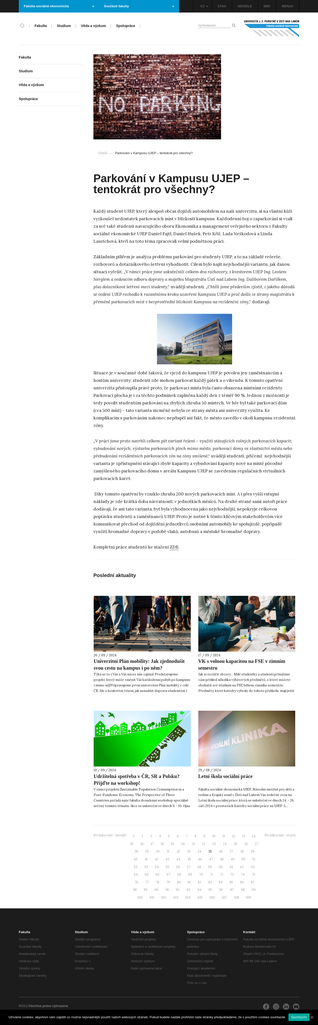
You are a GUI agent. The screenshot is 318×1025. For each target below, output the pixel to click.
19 (172, 844)
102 (163, 897)
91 (167, 890)
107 (224, 897)
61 (231, 867)
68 (179, 874)
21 (193, 844)
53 (146, 867)
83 (210, 882)
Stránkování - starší (279, 835)
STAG (221, 6)
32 (178, 851)
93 (188, 890)
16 (142, 844)
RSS (22, 1006)
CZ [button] (204, 6)
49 (233, 859)
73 (232, 874)
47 (211, 859)
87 (252, 882)
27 (256, 844)
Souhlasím (299, 1017)
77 (147, 882)
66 (157, 874)
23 (214, 844)
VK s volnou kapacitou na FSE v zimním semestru (241, 664)
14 (253, 836)
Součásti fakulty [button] (139, 6)
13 (243, 836)
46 (200, 859)
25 (235, 844)
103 (175, 897)
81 (189, 882)
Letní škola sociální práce (225, 776)
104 (188, 897)
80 (179, 882)
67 (168, 874)
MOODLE (245, 6)
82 (199, 882)
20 (183, 844)
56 (178, 867)
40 (135, 859)
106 (212, 897)
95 (210, 890)
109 (248, 897)
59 (210, 867)
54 (157, 867)
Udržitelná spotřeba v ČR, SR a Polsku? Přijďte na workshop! (137, 780)
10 (214, 836)
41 (146, 859)
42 (156, 859)
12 (233, 836)
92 (178, 890)
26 (246, 844)
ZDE (174, 547)
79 (168, 882)
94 (199, 890)
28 (136, 851)
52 (135, 867)
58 (199, 867)
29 (147, 851)
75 (253, 874)
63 (253, 867)
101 (152, 897)
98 (243, 890)
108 (236, 897)
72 (221, 874)
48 (222, 859)
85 (231, 882)
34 (199, 851)
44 (178, 859)
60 (221, 867)
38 (242, 851)
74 (243, 874)
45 (189, 859)
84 (221, 882)
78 (157, 882)
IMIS (267, 6)
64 (136, 874)
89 (145, 890)
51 (253, 859)
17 (152, 844)
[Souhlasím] (311, 1017)
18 (162, 844)
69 (190, 874)
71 (211, 874)
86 (242, 882)
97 (232, 890)
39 (252, 851)
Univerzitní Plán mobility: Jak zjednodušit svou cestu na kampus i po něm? (139, 664)
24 (225, 844)
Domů (102, 153)
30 (158, 851)
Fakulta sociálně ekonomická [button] (59, 6)
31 (168, 851)
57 (189, 867)
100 (140, 897)
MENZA (287, 6)
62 (242, 867)
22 (203, 844)
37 (231, 851)
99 (254, 890)
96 (221, 890)
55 (167, 867)
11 (224, 836)
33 (189, 851)
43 (167, 859)
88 (135, 890)
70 (201, 874)
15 (131, 844)
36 (221, 851)
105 (200, 897)
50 (243, 859)
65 (146, 874)
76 (136, 882)
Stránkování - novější (109, 835)
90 (156, 890)
